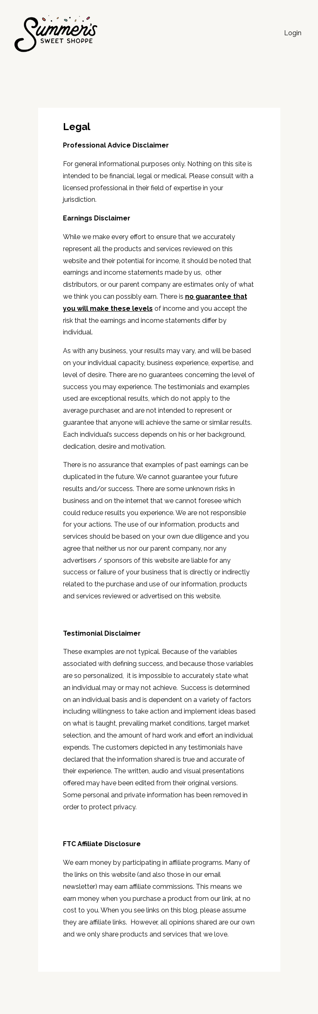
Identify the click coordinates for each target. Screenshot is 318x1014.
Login (292, 33)
